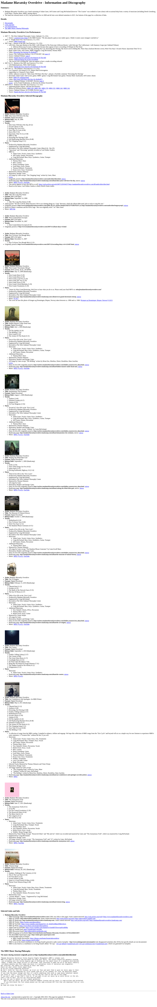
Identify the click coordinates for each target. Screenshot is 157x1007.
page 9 (28, 56)
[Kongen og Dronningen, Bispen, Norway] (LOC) (97, 300)
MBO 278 (45, 88)
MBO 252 (52, 88)
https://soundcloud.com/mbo (33, 929)
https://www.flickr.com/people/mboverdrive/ (33, 926)
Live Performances (11, 26)
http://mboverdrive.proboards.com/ (35, 931)
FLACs (20, 182)
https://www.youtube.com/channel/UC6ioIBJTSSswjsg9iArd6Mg (47, 927)
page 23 (47, 54)
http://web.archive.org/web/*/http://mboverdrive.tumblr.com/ (76, 918)
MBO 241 (66, 88)
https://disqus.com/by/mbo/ (31, 940)
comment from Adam (21, 38)
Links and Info (9, 25)
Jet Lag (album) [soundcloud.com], (67, 944)
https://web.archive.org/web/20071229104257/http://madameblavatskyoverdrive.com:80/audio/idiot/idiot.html (74, 184)
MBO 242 (59, 88)
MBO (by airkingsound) (21, 77)
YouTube (26, 182)
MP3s (15, 182)
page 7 (42, 90)
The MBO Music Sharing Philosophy (17, 28)
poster (11, 83)
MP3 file (12, 209)
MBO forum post (19, 41)
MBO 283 (30, 88)
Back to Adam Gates (7, 999)
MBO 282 (37, 88)
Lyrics (11, 177)
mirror (64, 179)
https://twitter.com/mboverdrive (30, 922)
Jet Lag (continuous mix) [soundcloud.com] (93, 944)
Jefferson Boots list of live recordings (26, 59)
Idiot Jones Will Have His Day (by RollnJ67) (28, 79)
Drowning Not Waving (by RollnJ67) (25, 52)
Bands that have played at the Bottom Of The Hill (30, 58)
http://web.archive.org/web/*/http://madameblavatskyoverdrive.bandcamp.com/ (96, 920)
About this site (5, 1002)
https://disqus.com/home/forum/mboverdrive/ (44, 938)
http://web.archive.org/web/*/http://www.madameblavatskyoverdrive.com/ (109, 917)
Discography (9, 23)
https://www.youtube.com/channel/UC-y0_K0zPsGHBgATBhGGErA (43, 924)
